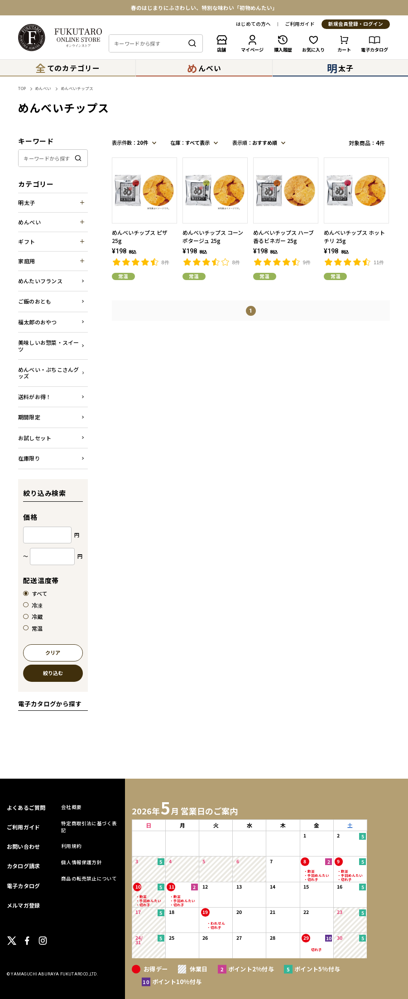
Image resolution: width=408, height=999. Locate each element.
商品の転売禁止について (89, 878)
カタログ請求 (23, 866)
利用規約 (71, 845)
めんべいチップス (77, 88)
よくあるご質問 (26, 807)
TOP (22, 88)
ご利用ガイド (300, 24)
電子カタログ (23, 886)
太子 (340, 68)
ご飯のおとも (34, 301)
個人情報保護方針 (81, 862)
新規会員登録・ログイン (355, 24)
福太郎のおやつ (37, 322)
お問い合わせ (23, 846)
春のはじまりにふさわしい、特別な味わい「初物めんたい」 (204, 7)
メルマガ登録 (23, 905)
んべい (204, 68)
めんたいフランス (40, 281)
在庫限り (29, 458)
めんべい (43, 88)
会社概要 (71, 807)
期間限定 (29, 417)
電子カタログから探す (50, 703)
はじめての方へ (253, 24)
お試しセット (34, 438)
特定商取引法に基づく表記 (89, 826)
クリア (52, 653)
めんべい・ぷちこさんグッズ (48, 373)
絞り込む (53, 673)
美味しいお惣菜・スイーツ (48, 345)
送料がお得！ (34, 396)
